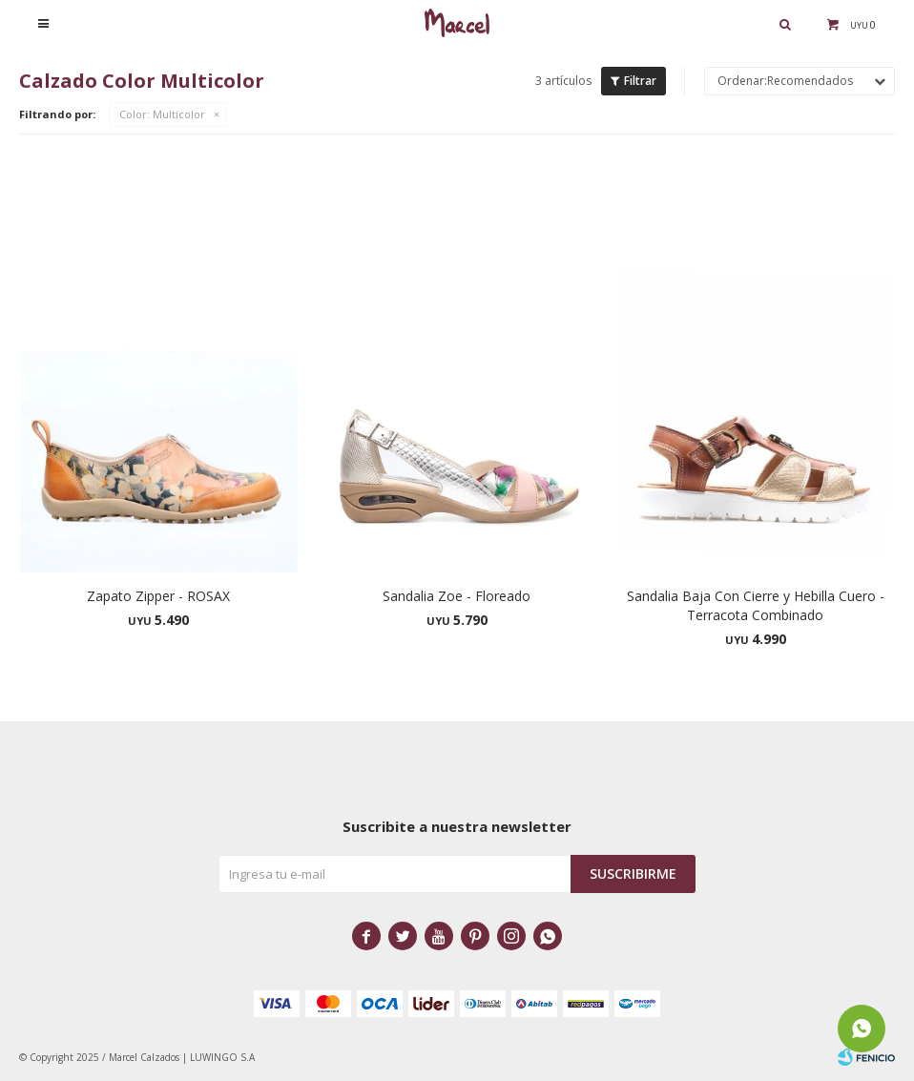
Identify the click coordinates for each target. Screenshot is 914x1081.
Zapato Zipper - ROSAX (158, 596)
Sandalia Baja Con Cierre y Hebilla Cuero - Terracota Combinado (755, 605)
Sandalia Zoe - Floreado (456, 596)
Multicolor (162, 114)
